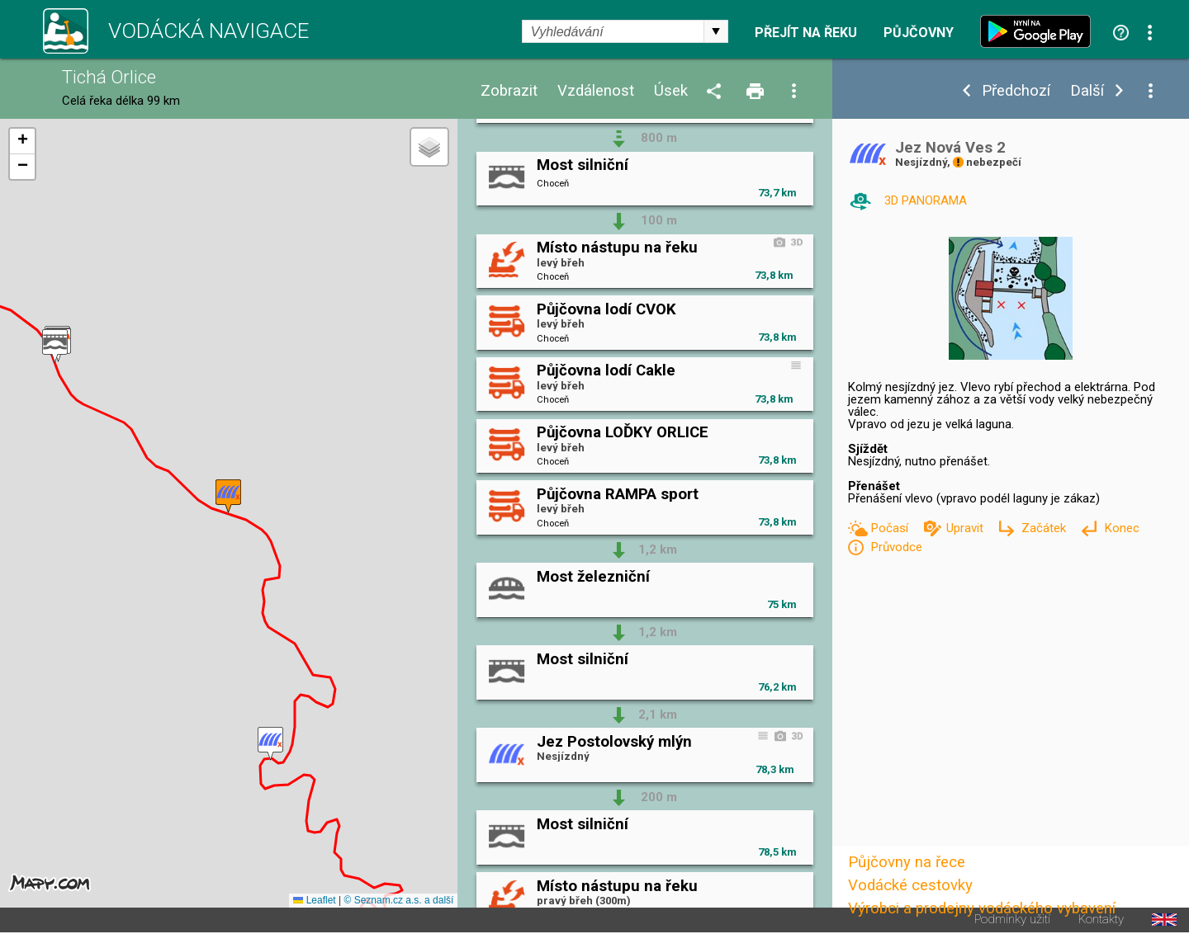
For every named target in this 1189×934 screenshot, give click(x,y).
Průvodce (896, 547)
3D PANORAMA (925, 200)
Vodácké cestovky (910, 885)
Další (1087, 91)
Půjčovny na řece (906, 862)
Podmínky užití (1012, 919)
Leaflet (314, 900)
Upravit (966, 528)
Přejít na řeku (806, 33)
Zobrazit (509, 91)
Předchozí (1016, 91)
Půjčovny (918, 33)
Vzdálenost (595, 91)
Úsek (671, 91)
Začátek (1045, 528)
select (715, 31)
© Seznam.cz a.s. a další (398, 900)
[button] (270, 744)
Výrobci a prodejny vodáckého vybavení (982, 908)
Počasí (891, 528)
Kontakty (1101, 919)
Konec (1121, 528)
